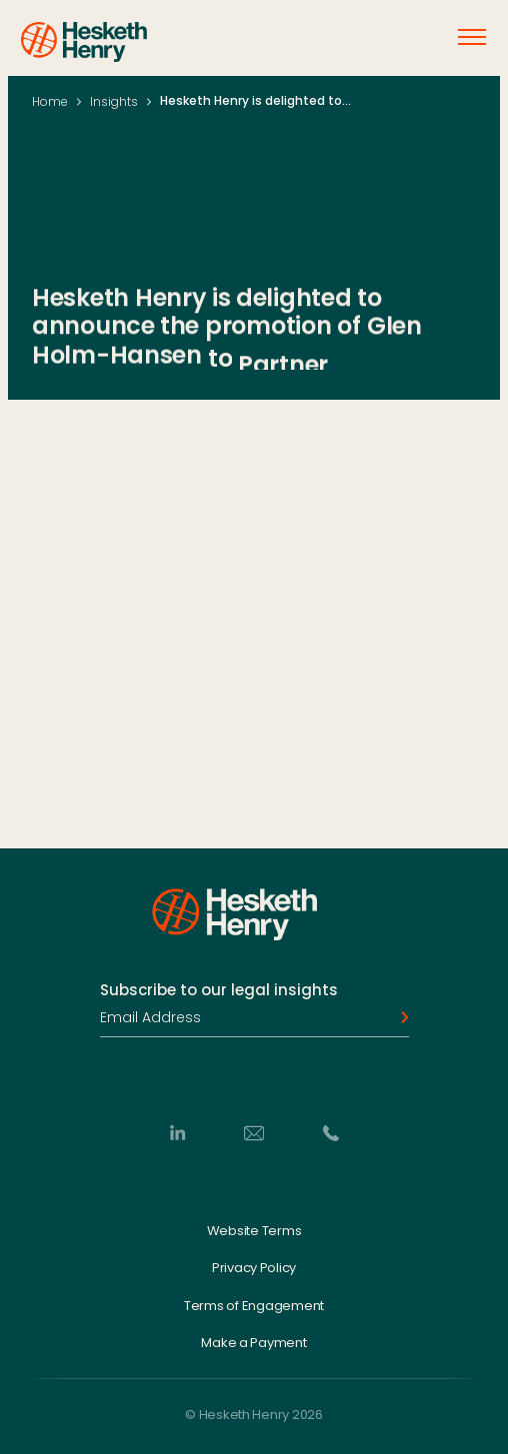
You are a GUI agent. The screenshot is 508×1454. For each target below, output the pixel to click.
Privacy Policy (254, 1268)
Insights (114, 101)
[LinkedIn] (177, 1132)
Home (50, 101)
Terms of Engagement (254, 1305)
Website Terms (254, 1230)
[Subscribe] (399, 1017)
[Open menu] (472, 37)
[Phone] (331, 1132)
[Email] (254, 1132)
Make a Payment (253, 1343)
